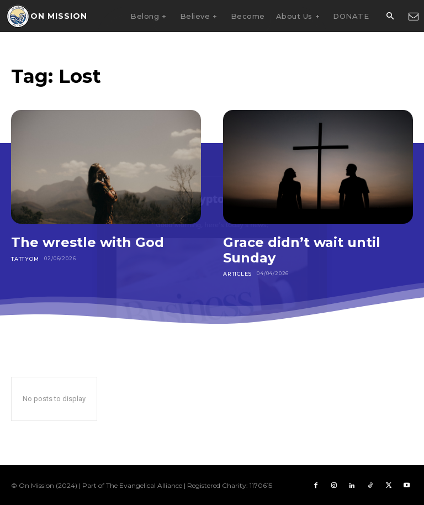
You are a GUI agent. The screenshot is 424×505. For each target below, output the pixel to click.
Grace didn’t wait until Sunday (301, 250)
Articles (236, 273)
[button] (390, 17)
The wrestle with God (87, 242)
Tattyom (24, 258)
